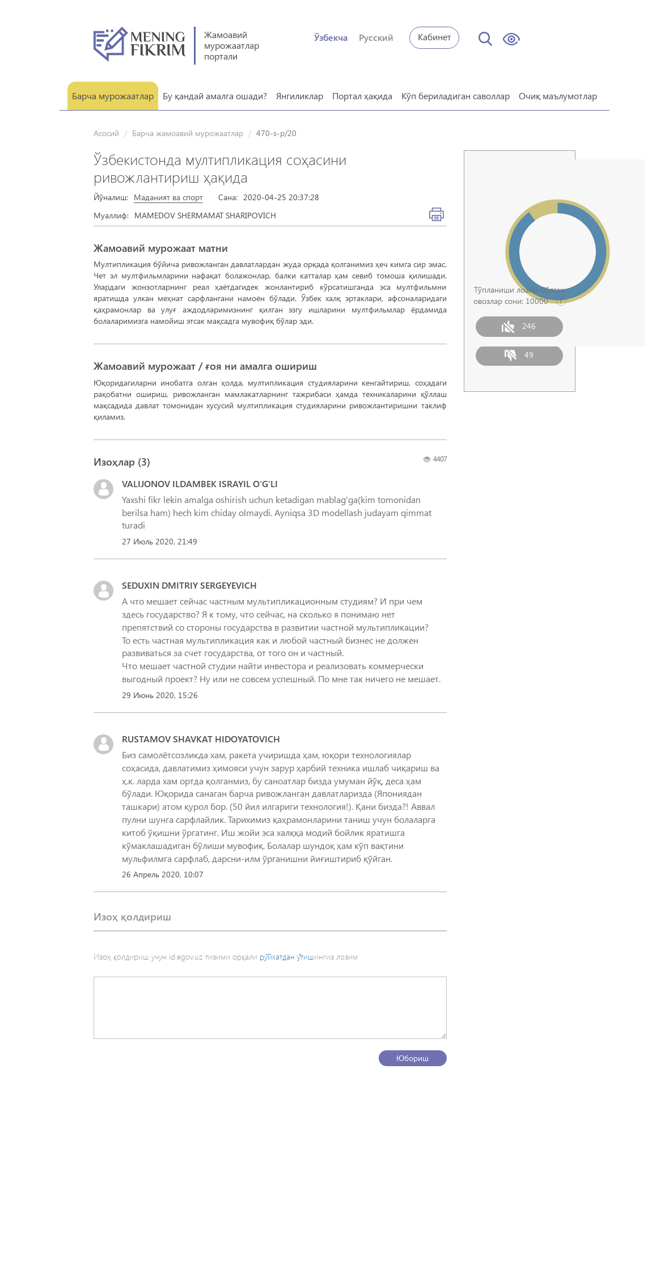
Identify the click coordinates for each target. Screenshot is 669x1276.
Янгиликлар (299, 95)
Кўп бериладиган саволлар (455, 95)
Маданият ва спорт (168, 196)
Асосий (106, 132)
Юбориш (412, 1057)
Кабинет (434, 37)
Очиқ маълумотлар (558, 95)
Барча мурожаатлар (113, 95)
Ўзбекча (331, 37)
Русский (376, 37)
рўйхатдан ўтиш (287, 955)
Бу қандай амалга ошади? (215, 95)
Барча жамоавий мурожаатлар (187, 132)
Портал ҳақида (362, 95)
